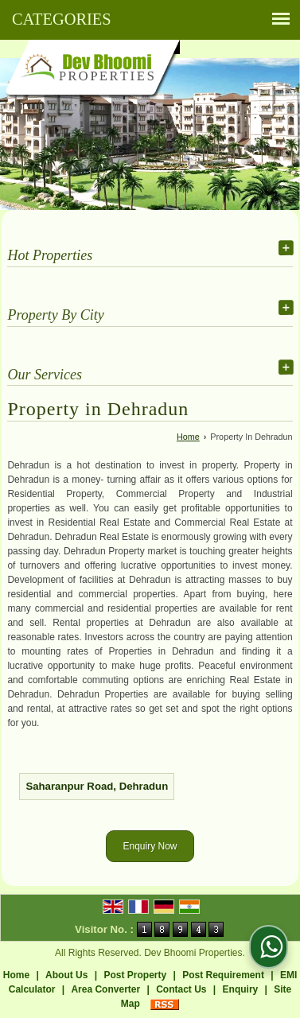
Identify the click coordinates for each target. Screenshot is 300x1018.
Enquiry (241, 989)
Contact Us (181, 989)
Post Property (134, 975)
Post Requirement (223, 975)
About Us (66, 975)
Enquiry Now (150, 846)
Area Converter (105, 989)
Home (188, 436)
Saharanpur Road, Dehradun (96, 786)
